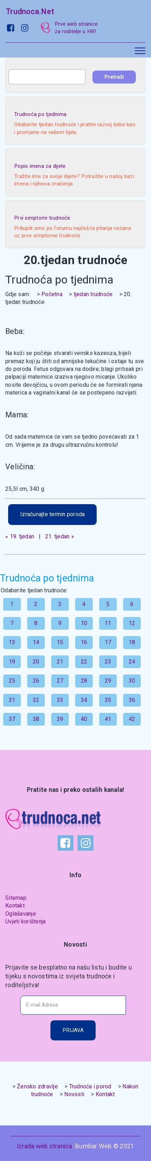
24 (132, 661)
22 (84, 661)
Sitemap (15, 897)
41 (108, 719)
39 (60, 719)
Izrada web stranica (44, 1146)
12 (132, 623)
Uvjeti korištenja (25, 921)
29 (108, 680)
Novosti (74, 1094)
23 (108, 661)
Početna (51, 294)
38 (36, 719)
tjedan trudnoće (93, 294)
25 (12, 680)
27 (60, 680)
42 (132, 719)
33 (60, 700)
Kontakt (15, 905)
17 (108, 642)
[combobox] (47, 77)
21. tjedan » (59, 536)
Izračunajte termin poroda (52, 514)
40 (84, 719)
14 (36, 642)
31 (12, 700)
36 (132, 700)
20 (36, 661)
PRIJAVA (73, 1030)
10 (84, 623)
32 (36, 700)
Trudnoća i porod (90, 1086)
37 (12, 719)
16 (84, 642)
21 (60, 661)
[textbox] (46, 76)
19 (12, 661)
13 (12, 642)
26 (36, 680)
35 (108, 700)
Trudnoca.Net (30, 11)
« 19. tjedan (19, 536)
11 (108, 623)
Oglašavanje (20, 913)
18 (132, 642)
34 (84, 700)
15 (60, 642)
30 (132, 680)
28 (84, 680)
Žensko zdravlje (37, 1086)
